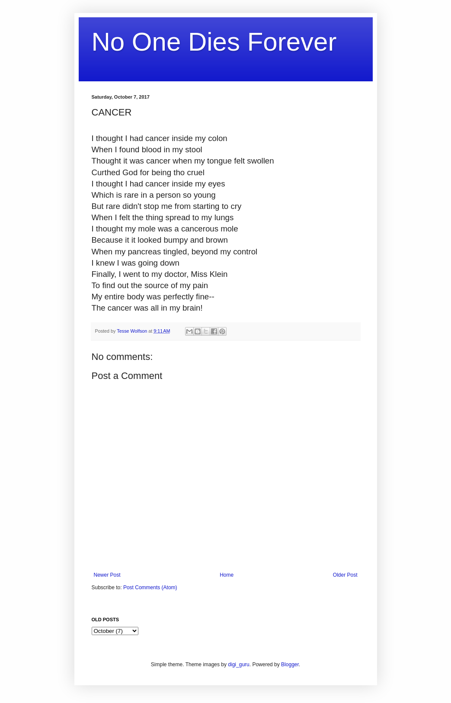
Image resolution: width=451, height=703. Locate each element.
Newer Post (107, 575)
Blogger (290, 664)
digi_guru (238, 664)
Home (226, 575)
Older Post (345, 575)
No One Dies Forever (214, 41)
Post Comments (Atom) (150, 587)
